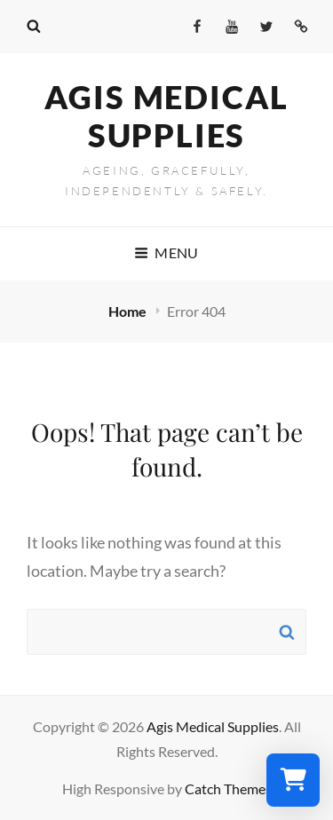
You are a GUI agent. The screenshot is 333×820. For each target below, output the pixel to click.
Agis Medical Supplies (166, 115)
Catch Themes (228, 788)
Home (128, 311)
